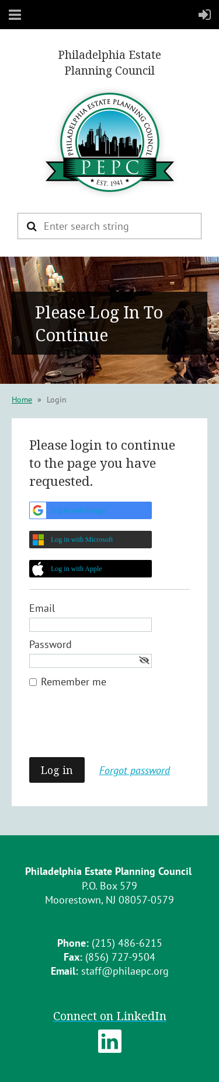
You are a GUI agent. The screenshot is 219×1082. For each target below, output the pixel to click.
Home (22, 399)
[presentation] (118, 728)
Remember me (73, 681)
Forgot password (134, 770)
